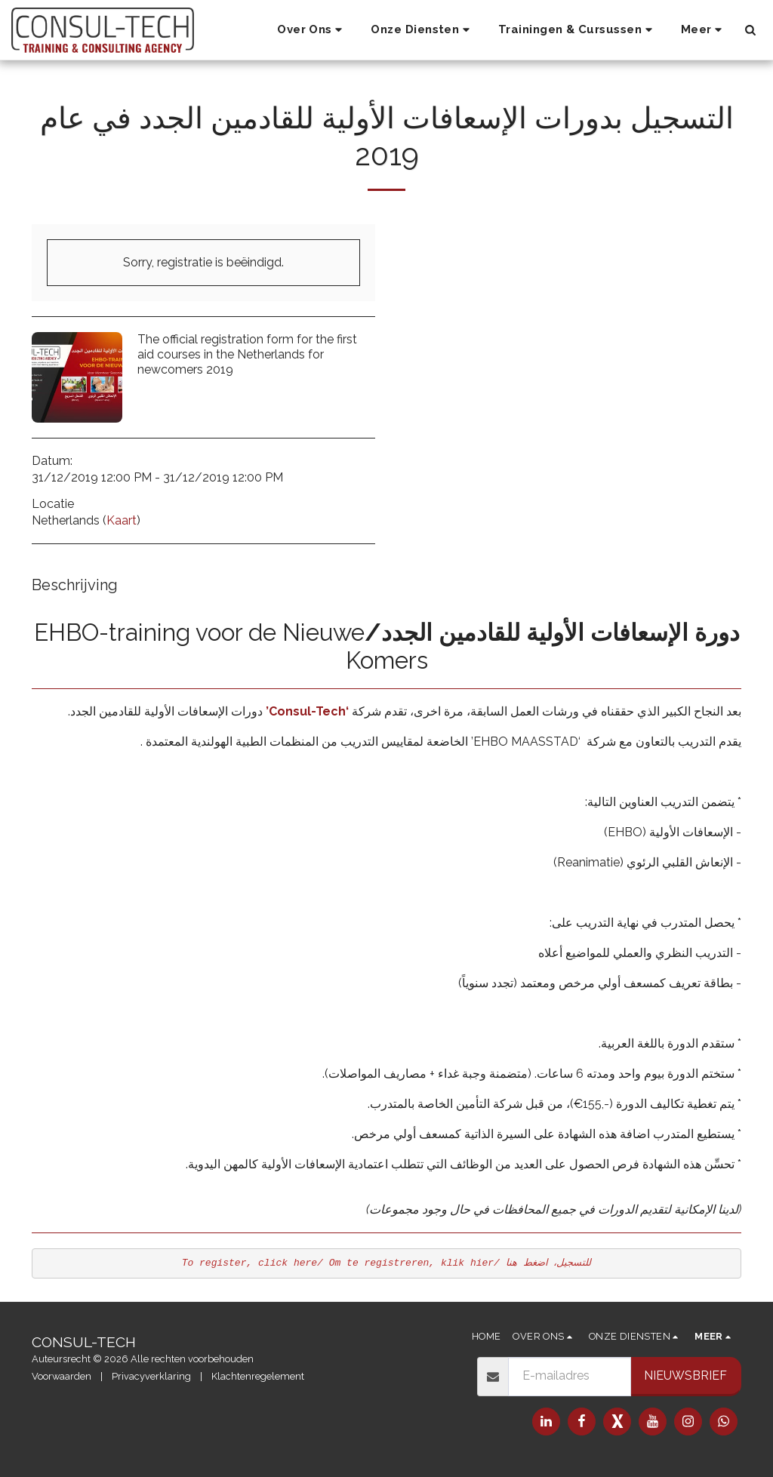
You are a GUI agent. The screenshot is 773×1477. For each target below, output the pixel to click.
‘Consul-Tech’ (307, 711)
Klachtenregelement (257, 1376)
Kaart (121, 520)
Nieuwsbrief (685, 1375)
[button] (312, 30)
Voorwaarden (61, 1376)
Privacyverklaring (151, 1376)
